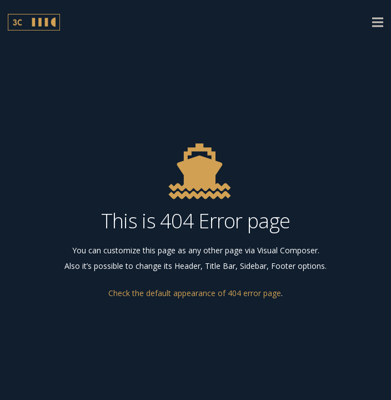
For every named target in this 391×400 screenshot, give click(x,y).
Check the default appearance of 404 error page (194, 293)
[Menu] (377, 22)
